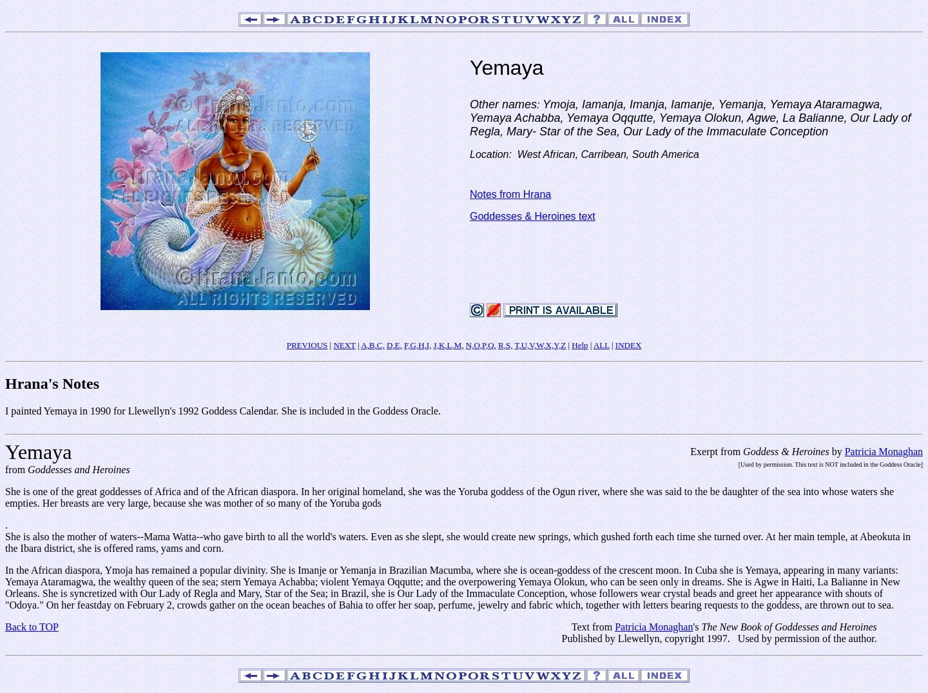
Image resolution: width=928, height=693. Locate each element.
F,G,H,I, (417, 345)
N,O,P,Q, (481, 345)
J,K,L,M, (449, 345)
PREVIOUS (307, 345)
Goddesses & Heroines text (532, 216)
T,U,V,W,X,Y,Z (540, 345)
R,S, (505, 345)
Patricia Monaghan (884, 451)
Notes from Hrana (510, 194)
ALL (602, 345)
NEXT (344, 345)
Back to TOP (32, 626)
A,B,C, (372, 345)
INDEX (628, 345)
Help (580, 345)
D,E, (394, 345)
